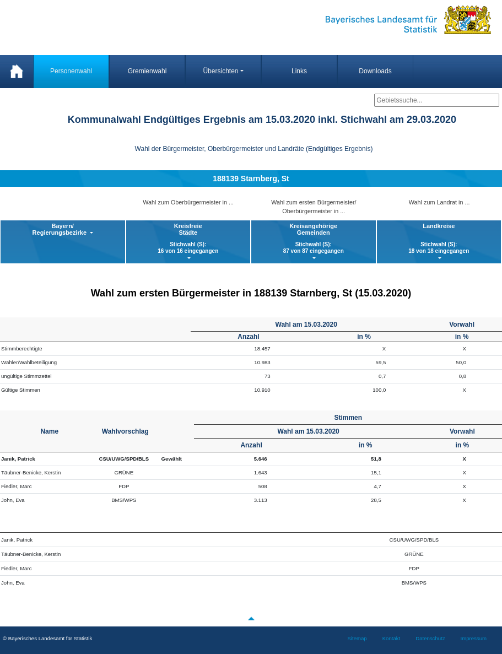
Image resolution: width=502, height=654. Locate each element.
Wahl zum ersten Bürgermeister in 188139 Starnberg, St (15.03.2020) (251, 293)
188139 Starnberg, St (251, 178)
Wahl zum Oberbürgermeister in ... (188, 202)
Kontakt (391, 638)
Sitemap (356, 638)
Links (299, 71)
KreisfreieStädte (188, 239)
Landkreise (439, 239)
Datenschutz (430, 638)
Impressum (474, 638)
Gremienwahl (147, 71)
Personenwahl (71, 71)
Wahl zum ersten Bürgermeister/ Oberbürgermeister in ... (313, 206)
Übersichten (220, 71)
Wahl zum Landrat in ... (439, 202)
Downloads (375, 71)
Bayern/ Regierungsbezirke (60, 229)
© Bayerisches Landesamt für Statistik (47, 638)
